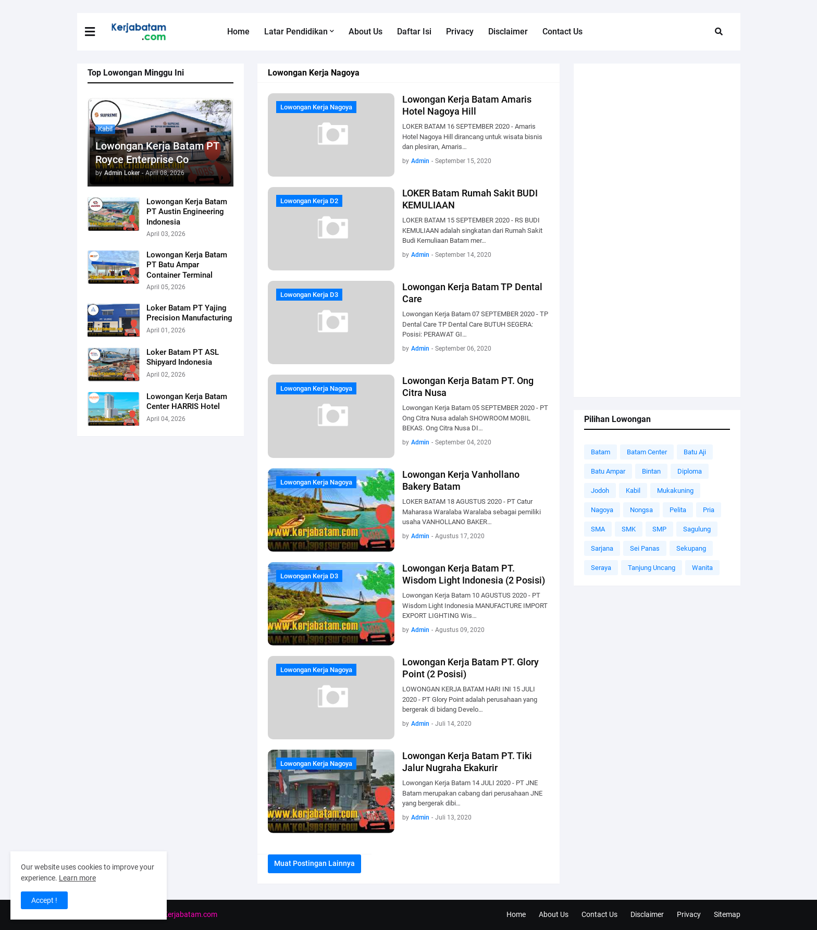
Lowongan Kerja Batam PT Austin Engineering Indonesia (186, 212)
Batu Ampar (608, 471)
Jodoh (600, 490)
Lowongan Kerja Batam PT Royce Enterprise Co (157, 153)
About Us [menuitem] (365, 31)
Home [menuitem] (238, 31)
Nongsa (641, 510)
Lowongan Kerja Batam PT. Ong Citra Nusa (468, 386)
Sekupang (691, 548)
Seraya (601, 568)
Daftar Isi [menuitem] (414, 31)
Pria (708, 510)
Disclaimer (647, 914)
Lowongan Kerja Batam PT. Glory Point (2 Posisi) (470, 667)
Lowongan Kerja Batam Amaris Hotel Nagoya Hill (466, 105)
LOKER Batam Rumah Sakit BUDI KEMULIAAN (470, 199)
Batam (600, 452)
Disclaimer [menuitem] (508, 31)
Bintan (651, 471)
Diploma (689, 471)
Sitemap (727, 914)
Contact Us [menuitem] (562, 31)
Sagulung (697, 529)
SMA (598, 529)
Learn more (77, 878)
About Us (553, 914)
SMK (629, 529)
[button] (96, 31)
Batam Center (647, 452)
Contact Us (599, 914)
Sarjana (602, 548)
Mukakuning (675, 490)
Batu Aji (695, 452)
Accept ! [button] (44, 900)
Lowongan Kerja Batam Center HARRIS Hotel (186, 402)
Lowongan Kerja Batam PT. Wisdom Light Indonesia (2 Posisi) (473, 574)
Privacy (689, 914)
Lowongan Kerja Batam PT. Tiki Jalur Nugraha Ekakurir (467, 761)
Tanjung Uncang (651, 568)
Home (516, 914)
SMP (659, 529)
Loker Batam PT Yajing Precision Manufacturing (189, 313)
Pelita (678, 510)
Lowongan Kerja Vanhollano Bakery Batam (460, 480)
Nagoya (602, 510)
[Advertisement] (657, 230)
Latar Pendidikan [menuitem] (296, 31)
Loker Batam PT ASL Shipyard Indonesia (182, 357)
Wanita (702, 568)
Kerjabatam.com (190, 914)
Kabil (633, 490)
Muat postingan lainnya (314, 863)
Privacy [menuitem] (460, 31)
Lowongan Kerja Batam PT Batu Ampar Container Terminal (186, 265)
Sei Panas (645, 548)
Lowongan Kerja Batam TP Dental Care (472, 292)
